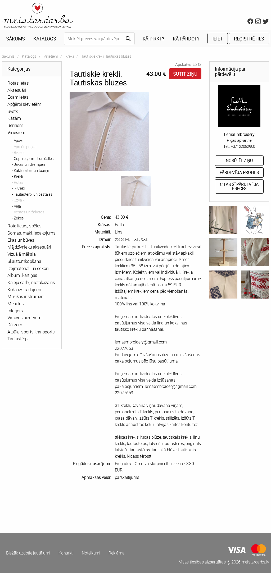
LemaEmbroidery (239, 134)
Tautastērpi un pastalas (33, 194)
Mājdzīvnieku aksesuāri (29, 247)
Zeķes (19, 218)
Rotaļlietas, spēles (24, 226)
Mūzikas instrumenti (26, 297)
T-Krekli (19, 188)
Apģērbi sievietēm (24, 104)
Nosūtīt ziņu (239, 161)
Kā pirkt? (153, 38)
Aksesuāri (16, 90)
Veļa (17, 206)
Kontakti (65, 553)
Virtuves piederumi (24, 318)
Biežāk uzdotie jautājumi (28, 553)
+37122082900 (243, 146)
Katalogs (44, 38)
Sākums (15, 38)
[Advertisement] (68, 506)
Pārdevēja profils (239, 173)
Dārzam (14, 325)
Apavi (18, 140)
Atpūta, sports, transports (31, 332)
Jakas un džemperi (29, 164)
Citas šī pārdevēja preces (239, 186)
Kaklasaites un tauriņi (31, 170)
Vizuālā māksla (21, 254)
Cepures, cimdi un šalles (34, 158)
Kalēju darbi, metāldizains (31, 282)
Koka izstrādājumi (24, 289)
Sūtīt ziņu (185, 74)
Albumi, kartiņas (22, 275)
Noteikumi (91, 553)
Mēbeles (15, 303)
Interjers (15, 311)
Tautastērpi (17, 339)
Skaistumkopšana (24, 261)
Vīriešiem (51, 56)
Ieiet (218, 38)
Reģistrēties (249, 38)
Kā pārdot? (186, 38)
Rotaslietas (18, 83)
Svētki (13, 111)
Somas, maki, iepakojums (31, 233)
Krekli (69, 56)
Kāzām (14, 118)
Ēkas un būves (20, 240)
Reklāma (117, 553)
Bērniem (15, 125)
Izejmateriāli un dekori (28, 268)
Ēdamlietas (18, 97)
